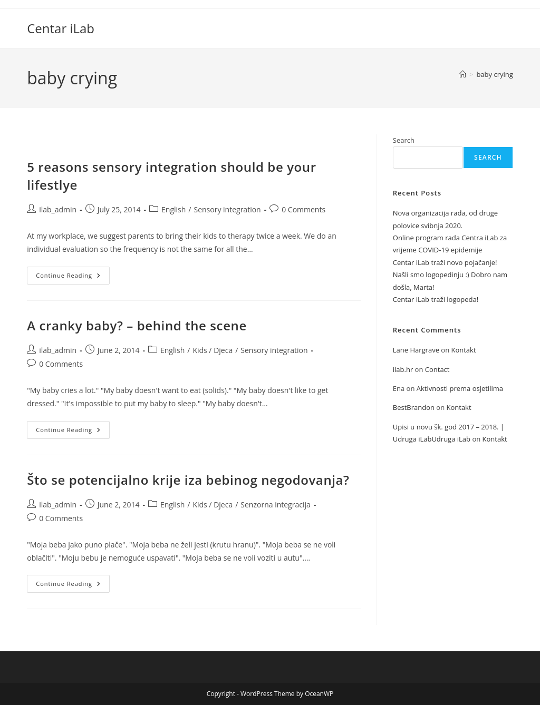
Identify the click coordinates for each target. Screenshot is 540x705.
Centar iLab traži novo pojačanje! (445, 262)
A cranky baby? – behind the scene (137, 325)
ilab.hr (403, 369)
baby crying (494, 74)
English (173, 209)
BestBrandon (414, 407)
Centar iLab (60, 28)
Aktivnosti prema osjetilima (460, 388)
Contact (437, 369)
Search (403, 140)
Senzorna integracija (275, 505)
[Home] (462, 74)
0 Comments (303, 209)
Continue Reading (73, 277)
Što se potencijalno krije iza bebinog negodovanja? (188, 479)
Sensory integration (227, 209)
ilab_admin (57, 209)
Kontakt (463, 350)
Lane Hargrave (416, 350)
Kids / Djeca (212, 350)
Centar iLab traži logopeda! (435, 299)
